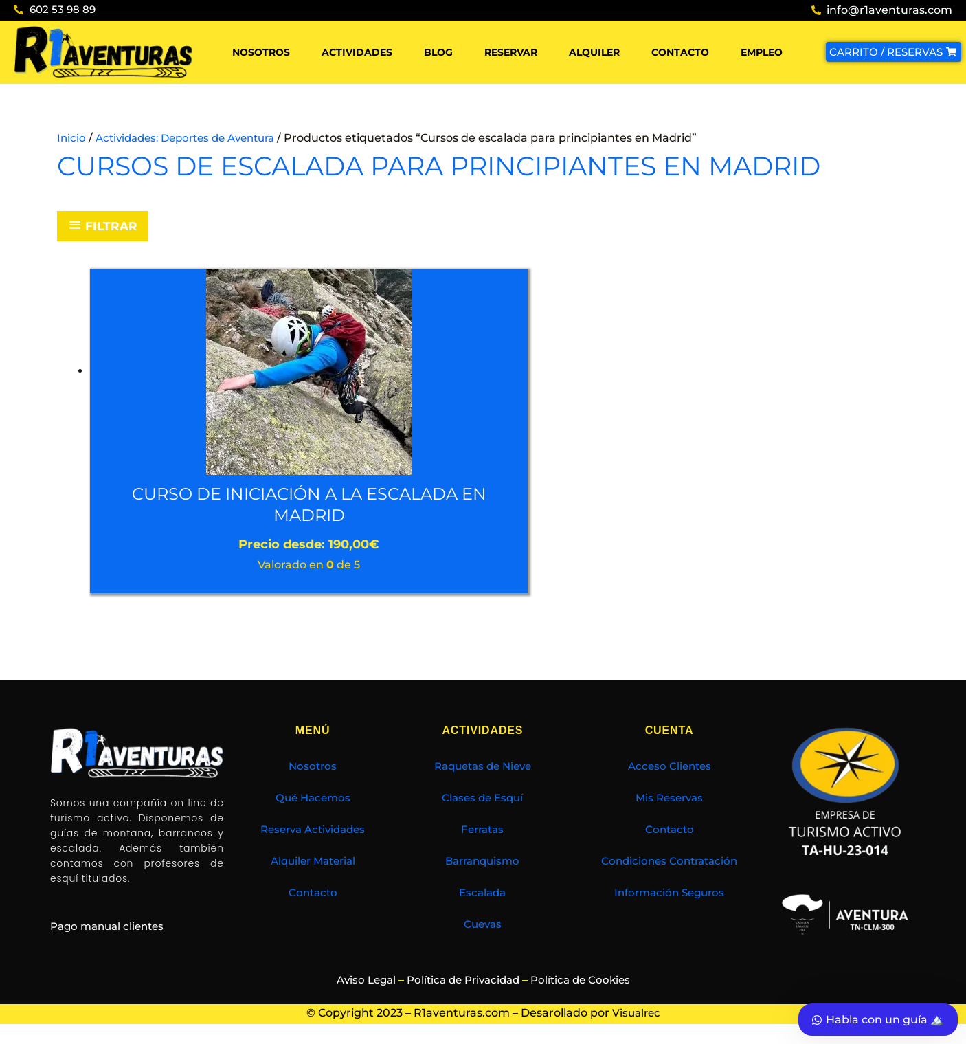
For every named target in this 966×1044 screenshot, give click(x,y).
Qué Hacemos (312, 799)
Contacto (680, 52)
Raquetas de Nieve (482, 768)
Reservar (510, 52)
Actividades (357, 52)
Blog (438, 52)
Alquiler (594, 52)
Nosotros (261, 52)
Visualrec (636, 1014)
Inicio (72, 137)
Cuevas (482, 926)
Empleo (762, 52)
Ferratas (482, 831)
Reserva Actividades (313, 831)
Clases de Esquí (483, 799)
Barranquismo (482, 862)
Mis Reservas (669, 799)
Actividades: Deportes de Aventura (193, 137)
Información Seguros (669, 894)
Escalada (483, 894)
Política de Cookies (586, 981)
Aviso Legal (359, 981)
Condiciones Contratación (669, 862)
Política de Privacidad (462, 981)
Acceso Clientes (669, 768)
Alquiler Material (313, 862)
